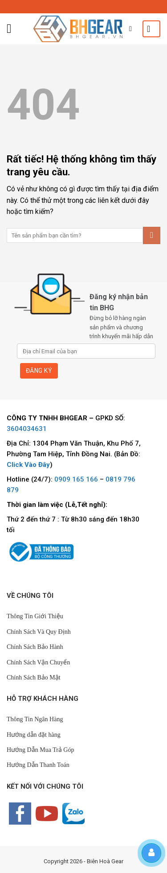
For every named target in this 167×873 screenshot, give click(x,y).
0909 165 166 (76, 479)
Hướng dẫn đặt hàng (34, 734)
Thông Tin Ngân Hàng (35, 719)
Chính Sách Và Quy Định (39, 631)
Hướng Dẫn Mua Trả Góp (40, 750)
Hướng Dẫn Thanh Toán (38, 765)
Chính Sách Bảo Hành (35, 647)
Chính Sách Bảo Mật (34, 677)
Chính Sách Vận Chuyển (38, 662)
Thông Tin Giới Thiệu (35, 616)
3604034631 (27, 429)
